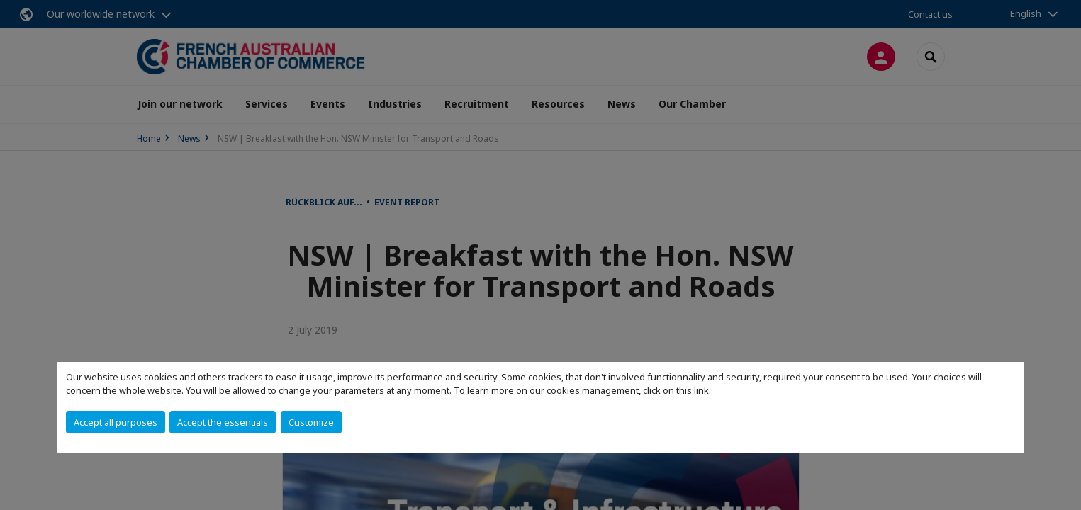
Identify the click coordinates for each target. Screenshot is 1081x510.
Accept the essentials (222, 422)
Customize (311, 422)
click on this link (676, 390)
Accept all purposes (115, 422)
